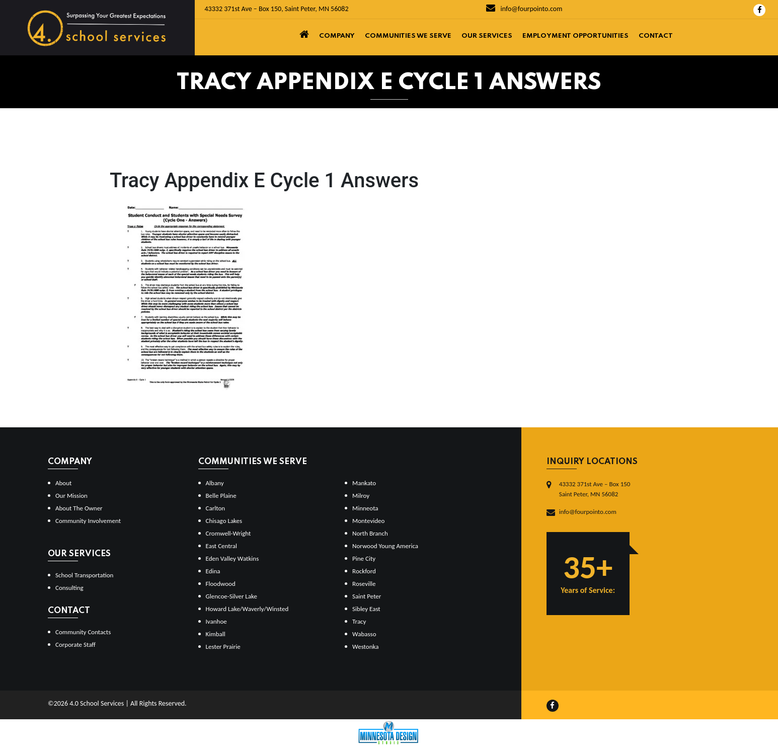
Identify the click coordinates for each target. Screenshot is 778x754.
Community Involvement (88, 520)
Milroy (360, 495)
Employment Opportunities (575, 36)
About (63, 483)
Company (337, 36)
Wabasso (364, 634)
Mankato (364, 483)
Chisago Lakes (224, 520)
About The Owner (79, 508)
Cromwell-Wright (228, 533)
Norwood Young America (385, 546)
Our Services (486, 36)
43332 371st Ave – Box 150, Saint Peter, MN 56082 (277, 9)
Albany (215, 483)
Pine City (363, 558)
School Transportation (84, 575)
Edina (213, 571)
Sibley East (366, 609)
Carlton (215, 508)
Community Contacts (83, 632)
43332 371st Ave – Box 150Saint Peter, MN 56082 (595, 489)
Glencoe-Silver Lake (231, 596)
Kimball (215, 634)
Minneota (365, 508)
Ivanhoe (216, 621)
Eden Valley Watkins (232, 558)
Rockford (364, 571)
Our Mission (71, 495)
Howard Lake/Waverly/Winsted (247, 609)
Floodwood (221, 583)
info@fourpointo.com (524, 9)
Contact (656, 36)
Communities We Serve (408, 36)
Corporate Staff (75, 644)
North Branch (370, 533)
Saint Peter (366, 596)
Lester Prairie (223, 646)
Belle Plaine (221, 495)
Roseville (363, 583)
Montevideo (368, 520)
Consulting (69, 587)
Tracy (359, 621)
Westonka (365, 646)
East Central (222, 546)
